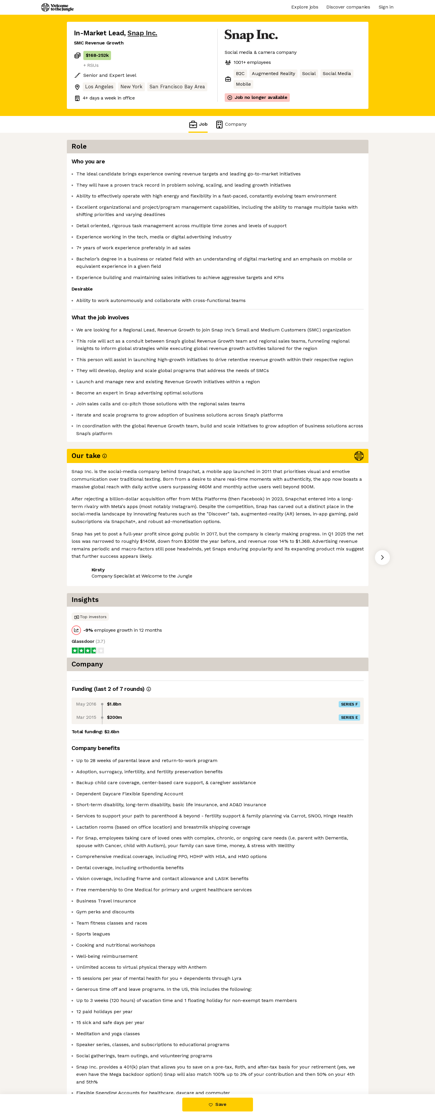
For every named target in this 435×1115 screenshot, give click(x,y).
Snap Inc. (142, 33)
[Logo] (57, 7)
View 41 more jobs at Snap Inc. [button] (150, 607)
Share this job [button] (90, 607)
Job (197, 124)
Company (231, 124)
